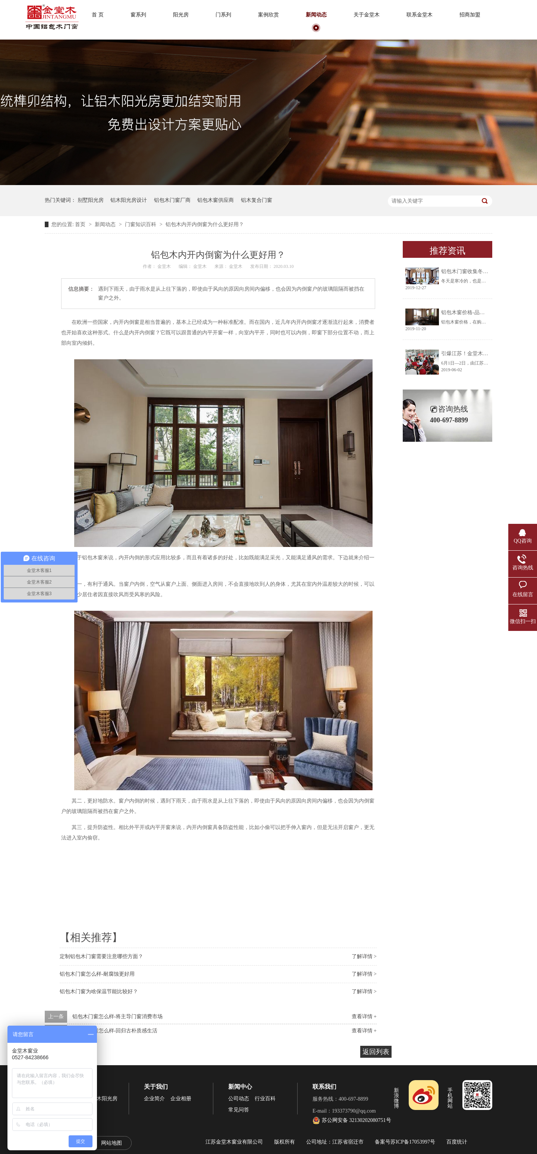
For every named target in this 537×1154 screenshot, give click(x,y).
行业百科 (265, 1098)
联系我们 (324, 1086)
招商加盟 (469, 15)
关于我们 (156, 1086)
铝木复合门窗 (256, 200)
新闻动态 (316, 15)
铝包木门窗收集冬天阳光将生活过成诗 (485, 271)
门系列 (223, 15)
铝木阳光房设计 (128, 200)
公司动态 (238, 1098)
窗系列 (138, 15)
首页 (81, 224)
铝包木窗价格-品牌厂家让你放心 (478, 312)
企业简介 (154, 1098)
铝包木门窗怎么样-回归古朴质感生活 (115, 1030)
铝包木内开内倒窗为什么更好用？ (205, 224)
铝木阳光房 (104, 1098)
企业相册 (180, 1098)
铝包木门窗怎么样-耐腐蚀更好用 (97, 974)
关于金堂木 (367, 15)
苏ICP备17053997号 (412, 1142)
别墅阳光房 (91, 200)
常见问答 (238, 1110)
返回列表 (375, 1052)
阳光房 (181, 15)
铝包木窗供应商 (215, 200)
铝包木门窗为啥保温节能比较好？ (99, 991)
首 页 (98, 15)
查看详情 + (364, 1016)
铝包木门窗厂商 (172, 200)
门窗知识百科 (141, 224)
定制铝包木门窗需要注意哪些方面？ (101, 956)
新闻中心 (240, 1086)
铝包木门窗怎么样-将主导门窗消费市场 (117, 1016)
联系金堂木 (419, 15)
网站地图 (111, 1143)
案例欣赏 (268, 15)
